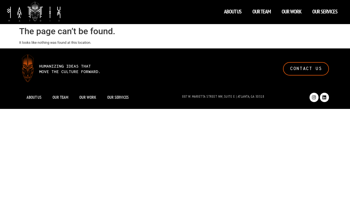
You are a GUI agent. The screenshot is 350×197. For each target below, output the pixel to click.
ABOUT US (232, 10)
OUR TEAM (261, 10)
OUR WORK (291, 10)
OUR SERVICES (324, 10)
